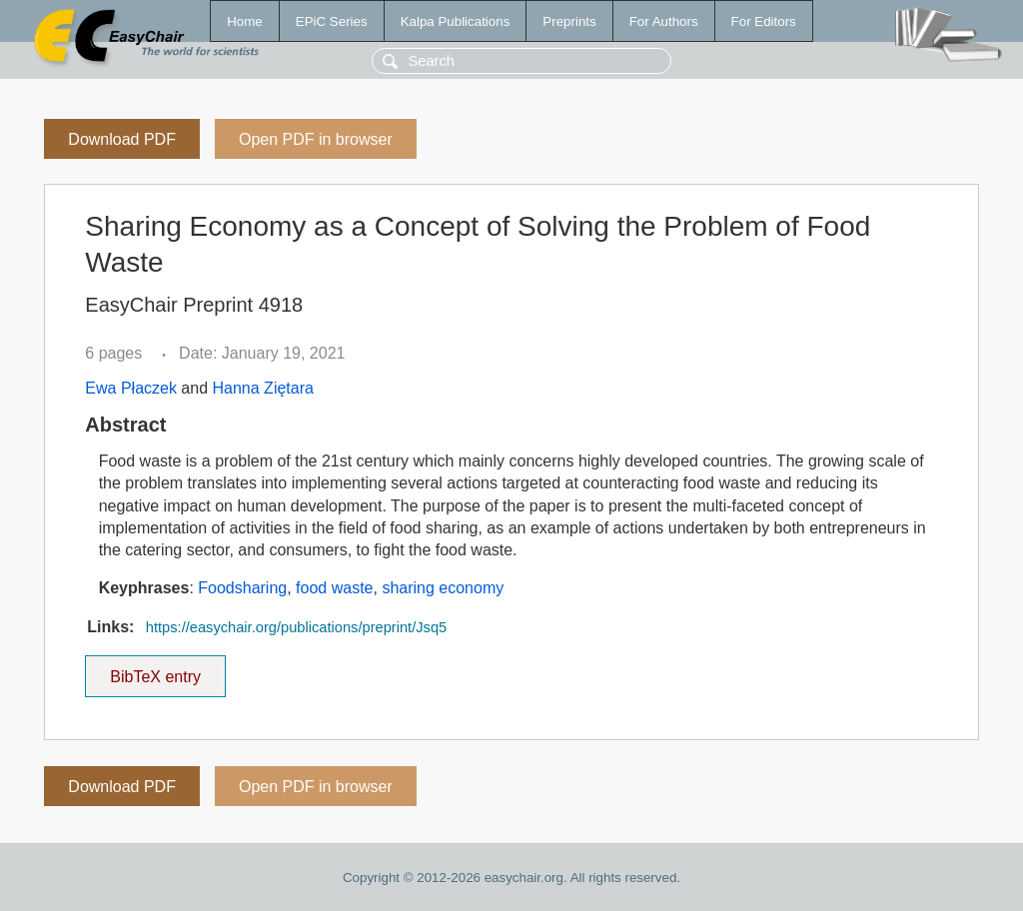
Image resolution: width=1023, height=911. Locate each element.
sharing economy (443, 587)
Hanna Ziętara (263, 388)
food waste (334, 587)
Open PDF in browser (316, 139)
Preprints (568, 21)
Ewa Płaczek (131, 388)
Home (245, 21)
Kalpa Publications (456, 21)
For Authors (663, 21)
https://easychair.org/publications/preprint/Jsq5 (296, 627)
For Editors (763, 21)
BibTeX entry (156, 670)
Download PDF (122, 139)
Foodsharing (242, 587)
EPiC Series (332, 21)
